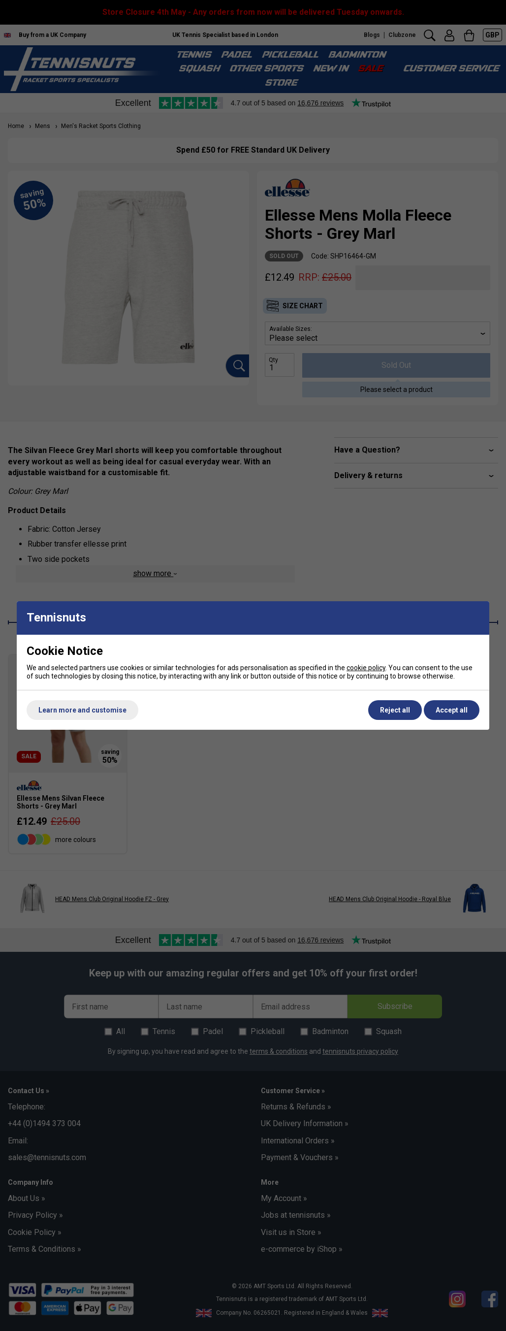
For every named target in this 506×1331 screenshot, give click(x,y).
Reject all (395, 710)
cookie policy (366, 668)
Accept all (452, 710)
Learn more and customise (82, 710)
